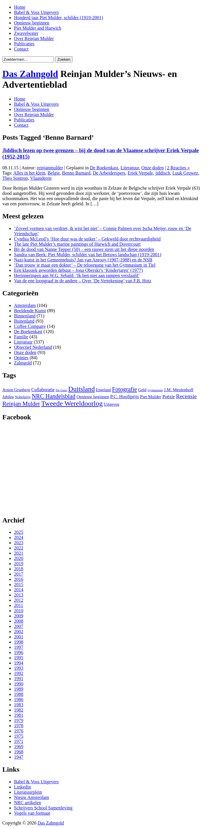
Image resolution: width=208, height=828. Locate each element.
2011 (18, 605)
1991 (18, 678)
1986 (18, 699)
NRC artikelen (27, 802)
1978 (18, 725)
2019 (18, 563)
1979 (18, 720)
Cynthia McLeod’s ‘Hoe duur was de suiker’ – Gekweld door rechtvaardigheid (87, 238)
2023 (18, 542)
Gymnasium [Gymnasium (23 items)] (155, 390)
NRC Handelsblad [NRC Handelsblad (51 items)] (53, 396)
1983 (18, 704)
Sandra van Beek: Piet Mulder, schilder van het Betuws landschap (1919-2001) (87, 254)
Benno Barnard (76, 172)
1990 (18, 683)
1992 (18, 673)
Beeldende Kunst (30, 310)
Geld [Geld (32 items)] (142, 389)
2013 (18, 594)
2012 (18, 600)
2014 (18, 589)
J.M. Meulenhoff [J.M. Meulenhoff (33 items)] (178, 389)
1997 (18, 647)
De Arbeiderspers (109, 172)
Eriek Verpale (140, 172)
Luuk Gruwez (185, 172)
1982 (18, 709)
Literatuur (130, 167)
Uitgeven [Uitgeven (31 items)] (111, 404)
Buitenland (24, 321)
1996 (18, 652)
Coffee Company (30, 326)
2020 (18, 558)
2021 (18, 553)
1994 (18, 662)
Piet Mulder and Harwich (37, 28)
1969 (18, 746)
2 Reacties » (178, 167)
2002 (18, 631)
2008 (18, 621)
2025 (18, 532)
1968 (18, 751)
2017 (18, 574)
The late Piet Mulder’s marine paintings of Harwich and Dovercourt (77, 244)
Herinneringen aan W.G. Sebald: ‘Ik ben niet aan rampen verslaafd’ (77, 275)
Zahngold (23, 362)
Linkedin (22, 786)
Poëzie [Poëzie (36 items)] (168, 396)
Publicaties (24, 43)
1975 (18, 736)
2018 (18, 568)
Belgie (53, 172)
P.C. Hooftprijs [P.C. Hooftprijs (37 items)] (124, 396)
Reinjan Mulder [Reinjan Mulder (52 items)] (21, 403)
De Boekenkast (104, 167)
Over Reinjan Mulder (34, 38)
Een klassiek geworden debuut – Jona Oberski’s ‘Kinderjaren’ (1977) (78, 270)
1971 (18, 741)
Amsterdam (25, 305)
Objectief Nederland (33, 347)
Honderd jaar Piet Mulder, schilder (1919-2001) (58, 17)
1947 (18, 757)
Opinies (21, 357)
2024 (18, 537)
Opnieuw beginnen (31, 22)
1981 (18, 715)
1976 (18, 730)
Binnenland (25, 315)
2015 (18, 584)
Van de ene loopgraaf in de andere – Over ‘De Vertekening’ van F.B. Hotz (82, 280)
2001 (18, 636)
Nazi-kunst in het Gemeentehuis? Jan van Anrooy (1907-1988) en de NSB (83, 259)
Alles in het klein (29, 172)
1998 (18, 642)
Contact (21, 48)
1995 (18, 657)
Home (19, 7)
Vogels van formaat (32, 813)
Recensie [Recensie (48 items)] (186, 396)
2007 (18, 626)
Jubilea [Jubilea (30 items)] (8, 397)
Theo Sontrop (15, 178)
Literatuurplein (28, 792)
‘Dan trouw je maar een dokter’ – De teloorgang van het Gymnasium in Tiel (85, 265)
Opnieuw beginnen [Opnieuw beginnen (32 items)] (93, 396)
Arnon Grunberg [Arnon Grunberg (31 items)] (16, 389)
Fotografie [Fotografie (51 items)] (124, 389)
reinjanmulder (50, 167)
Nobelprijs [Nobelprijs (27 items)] (23, 397)
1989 (18, 689)
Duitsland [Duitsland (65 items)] (81, 389)
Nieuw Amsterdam (31, 797)
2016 (18, 579)
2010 (18, 610)
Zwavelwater (26, 33)
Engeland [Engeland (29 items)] (103, 390)
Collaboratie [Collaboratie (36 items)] (42, 389)
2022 (18, 547)
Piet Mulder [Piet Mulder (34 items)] (150, 396)
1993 (18, 668)
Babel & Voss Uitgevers (36, 12)
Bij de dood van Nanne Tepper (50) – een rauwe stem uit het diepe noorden (84, 249)
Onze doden (152, 167)
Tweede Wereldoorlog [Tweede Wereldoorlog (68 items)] (72, 403)
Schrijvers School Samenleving (43, 807)
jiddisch (162, 172)
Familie (21, 336)
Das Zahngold (30, 74)
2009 (18, 615)
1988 (18, 694)
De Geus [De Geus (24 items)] (61, 390)
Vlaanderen (41, 178)
